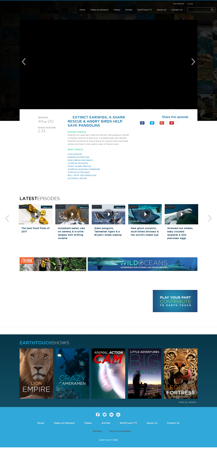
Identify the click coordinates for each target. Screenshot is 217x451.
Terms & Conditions (120, 431)
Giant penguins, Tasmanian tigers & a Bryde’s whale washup (108, 231)
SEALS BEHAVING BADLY (80, 160)
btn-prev (7, 218)
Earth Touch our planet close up (21, 6)
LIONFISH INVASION (78, 163)
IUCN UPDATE (75, 154)
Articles (128, 10)
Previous (24, 61)
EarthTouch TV (144, 10)
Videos (116, 10)
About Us (161, 10)
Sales (190, 4)
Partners (97, 431)
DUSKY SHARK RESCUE (79, 166)
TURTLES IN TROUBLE (79, 172)
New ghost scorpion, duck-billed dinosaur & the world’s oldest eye (145, 231)
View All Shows (187, 402)
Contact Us (176, 10)
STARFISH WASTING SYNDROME (84, 169)
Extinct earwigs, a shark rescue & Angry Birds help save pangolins (96, 121)
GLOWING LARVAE (77, 178)
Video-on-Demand (99, 10)
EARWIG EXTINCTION (78, 157)
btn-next (210, 218)
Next (193, 61)
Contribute (178, 4)
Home (82, 10)
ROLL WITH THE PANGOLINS (82, 175)
